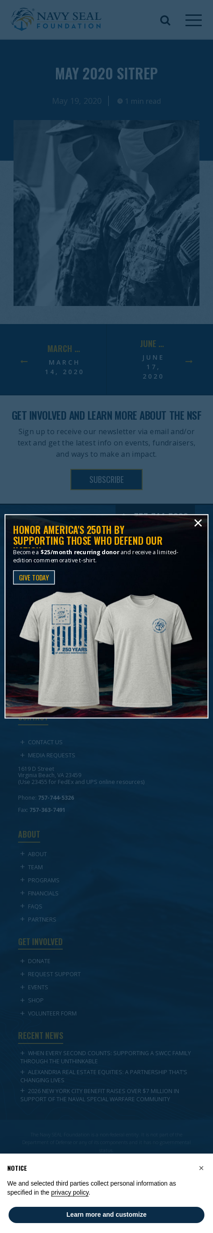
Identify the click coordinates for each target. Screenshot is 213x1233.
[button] (201, 1168)
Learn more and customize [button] (106, 1214)
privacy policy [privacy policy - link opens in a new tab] (69, 1192)
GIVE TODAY (34, 577)
